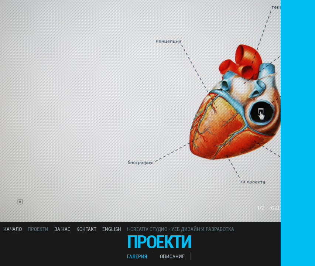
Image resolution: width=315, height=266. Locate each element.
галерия (137, 256)
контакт (86, 228)
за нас (62, 228)
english (111, 228)
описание (172, 256)
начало (12, 228)
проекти (38, 228)
